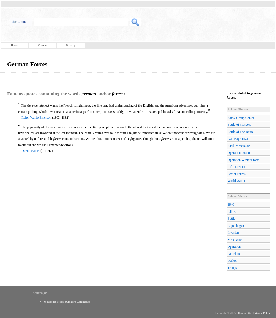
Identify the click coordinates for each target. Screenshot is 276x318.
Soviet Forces (237, 174)
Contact (42, 45)
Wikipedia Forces (54, 301)
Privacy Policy (261, 312)
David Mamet (30, 151)
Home (14, 45)
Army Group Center (241, 118)
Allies (232, 212)
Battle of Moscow (239, 125)
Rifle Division (237, 167)
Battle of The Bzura (241, 132)
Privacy (70, 45)
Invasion (233, 233)
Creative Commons (77, 301)
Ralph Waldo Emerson (36, 117)
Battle (232, 219)
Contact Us (244, 312)
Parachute (234, 254)
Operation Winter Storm (243, 160)
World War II (236, 181)
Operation (234, 247)
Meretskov (235, 240)
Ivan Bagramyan (239, 139)
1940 (231, 205)
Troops (232, 268)
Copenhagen (236, 226)
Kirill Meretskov (239, 146)
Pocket (232, 261)
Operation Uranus (239, 153)
